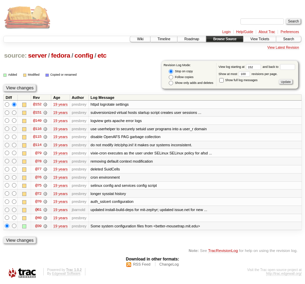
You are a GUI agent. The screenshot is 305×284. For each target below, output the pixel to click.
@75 (38, 186)
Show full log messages (238, 80)
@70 (38, 202)
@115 (37, 137)
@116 (37, 129)
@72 (38, 194)
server (37, 55)
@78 (38, 161)
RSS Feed (142, 266)
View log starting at (241, 67)
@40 (38, 219)
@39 (38, 227)
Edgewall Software (66, 275)
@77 (38, 170)
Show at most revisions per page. (248, 74)
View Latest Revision (283, 47)
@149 (37, 120)
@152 (37, 104)
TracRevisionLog (223, 252)
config (83, 55)
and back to (279, 67)
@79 (38, 153)
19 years (60, 104)
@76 (38, 178)
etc (101, 55)
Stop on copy (181, 71)
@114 (37, 145)
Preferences (290, 32)
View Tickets (259, 39)
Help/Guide (244, 32)
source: (15, 55)
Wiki (140, 39)
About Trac (267, 32)
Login (226, 32)
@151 (37, 112)
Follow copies (181, 77)
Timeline (163, 39)
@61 (38, 210)
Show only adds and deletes (191, 83)
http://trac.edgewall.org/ (284, 275)
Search (288, 39)
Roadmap (191, 39)
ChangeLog (169, 266)
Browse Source (224, 39)
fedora (60, 55)
